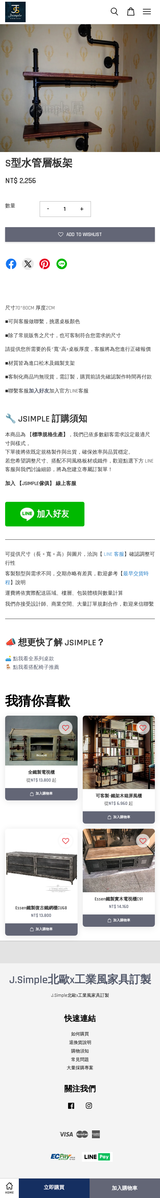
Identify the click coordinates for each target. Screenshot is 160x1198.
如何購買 (80, 1034)
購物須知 (80, 1051)
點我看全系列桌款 (33, 659)
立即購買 (54, 1187)
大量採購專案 (80, 1068)
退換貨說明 (80, 1042)
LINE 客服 (114, 554)
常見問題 (80, 1059)
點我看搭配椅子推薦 (36, 667)
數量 (10, 206)
